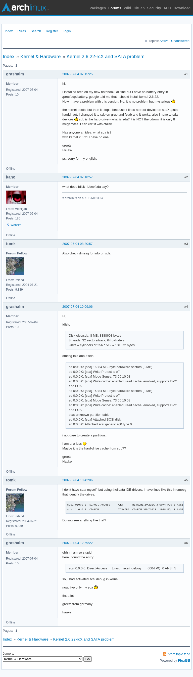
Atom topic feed (179, 654)
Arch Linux (25, 8)
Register (52, 31)
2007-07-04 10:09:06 (77, 306)
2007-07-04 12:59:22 (77, 543)
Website (16, 225)
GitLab (138, 8)
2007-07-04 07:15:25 (77, 74)
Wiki (127, 8)
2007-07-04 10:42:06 (77, 480)
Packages (98, 8)
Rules (22, 31)
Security (154, 8)
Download (182, 8)
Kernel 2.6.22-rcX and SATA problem (105, 56)
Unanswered (180, 41)
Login (67, 31)
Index (9, 31)
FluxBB (184, 660)
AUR (167, 8)
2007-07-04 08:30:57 (77, 244)
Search (36, 31)
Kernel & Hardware (40, 56)
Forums (114, 8)
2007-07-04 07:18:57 (77, 177)
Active (164, 41)
